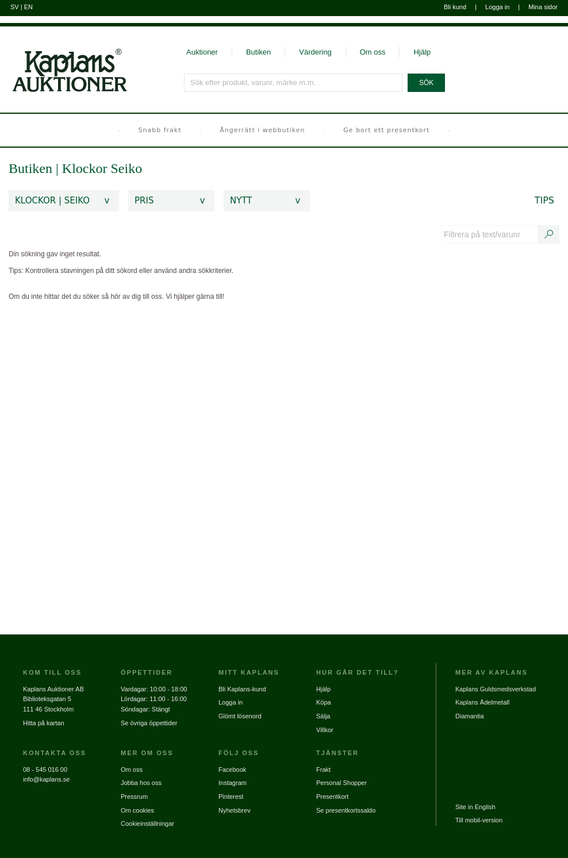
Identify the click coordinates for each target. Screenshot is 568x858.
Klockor (86, 168)
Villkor (324, 729)
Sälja (323, 716)
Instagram (232, 782)
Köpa (323, 702)
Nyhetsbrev (234, 810)
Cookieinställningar (147, 823)
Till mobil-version (478, 820)
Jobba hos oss (141, 782)
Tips (544, 200)
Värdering (315, 52)
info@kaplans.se (46, 779)
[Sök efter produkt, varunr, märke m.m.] (294, 82)
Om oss (373, 52)
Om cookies (137, 810)
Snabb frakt (160, 130)
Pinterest (230, 796)
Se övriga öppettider (149, 723)
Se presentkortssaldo (345, 810)
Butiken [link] (30, 168)
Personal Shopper (341, 782)
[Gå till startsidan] (63, 59)
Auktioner (202, 52)
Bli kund (455, 6)
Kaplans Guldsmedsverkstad (495, 689)
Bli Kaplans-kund (242, 689)
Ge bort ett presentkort (386, 130)
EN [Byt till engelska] (28, 6)
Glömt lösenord (240, 716)
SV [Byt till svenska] (14, 6)
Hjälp (422, 52)
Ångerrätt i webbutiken (262, 130)
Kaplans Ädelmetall (482, 702)
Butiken (258, 52)
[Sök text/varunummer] (549, 234)
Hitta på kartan (43, 723)
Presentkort (332, 796)
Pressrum (134, 796)
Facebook (232, 769)
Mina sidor (543, 6)
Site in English (475, 806)
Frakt (323, 769)
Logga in (497, 6)
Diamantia (469, 716)
